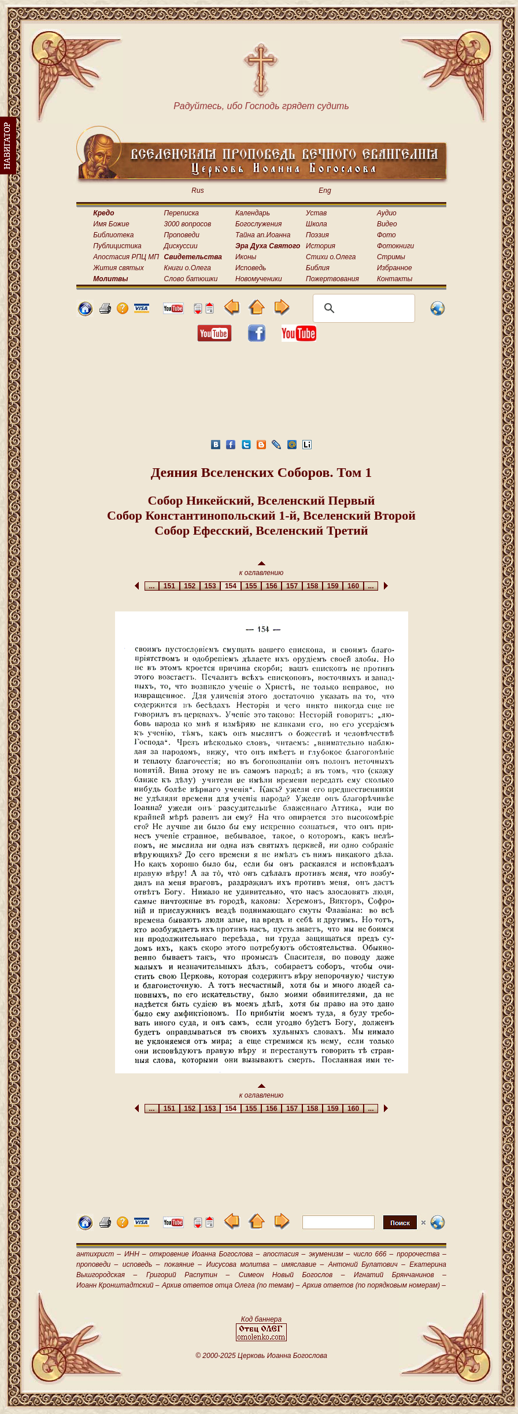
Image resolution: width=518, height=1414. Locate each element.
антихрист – (98, 1254)
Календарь (252, 213)
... (151, 586)
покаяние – (183, 1264)
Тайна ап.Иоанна (262, 235)
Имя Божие (111, 224)
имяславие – (303, 1264)
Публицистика (117, 246)
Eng (325, 190)
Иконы (245, 257)
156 (271, 586)
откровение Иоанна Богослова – (204, 1254)
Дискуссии (181, 246)
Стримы (391, 257)
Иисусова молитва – (242, 1264)
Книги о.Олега (187, 268)
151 (169, 586)
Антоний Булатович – (366, 1264)
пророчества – (421, 1254)
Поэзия (317, 235)
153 (210, 586)
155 (251, 586)
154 (230, 586)
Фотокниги (395, 246)
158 (312, 586)
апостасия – (284, 1254)
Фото (386, 235)
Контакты (395, 279)
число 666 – (373, 1254)
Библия (318, 268)
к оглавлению (261, 569)
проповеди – (97, 1264)
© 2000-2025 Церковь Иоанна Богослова (261, 1356)
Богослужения (258, 224)
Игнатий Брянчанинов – (400, 1275)
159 (332, 586)
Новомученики (258, 279)
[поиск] (362, 308)
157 (291, 586)
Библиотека (113, 235)
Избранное (394, 268)
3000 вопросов (188, 224)
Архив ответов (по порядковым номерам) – (374, 1285)
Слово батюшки (191, 279)
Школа (316, 224)
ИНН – (135, 1254)
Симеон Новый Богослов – (292, 1275)
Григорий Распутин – (188, 1275)
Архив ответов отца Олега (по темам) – (230, 1285)
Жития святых (118, 268)
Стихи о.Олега (331, 257)
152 (189, 586)
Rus (197, 190)
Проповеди (181, 235)
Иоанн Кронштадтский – (118, 1285)
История (320, 246)
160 (352, 586)
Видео (387, 224)
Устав (316, 213)
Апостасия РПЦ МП (126, 257)
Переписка (181, 213)
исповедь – (141, 1264)
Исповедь (250, 268)
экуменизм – (329, 1254)
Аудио (387, 213)
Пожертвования (332, 279)
